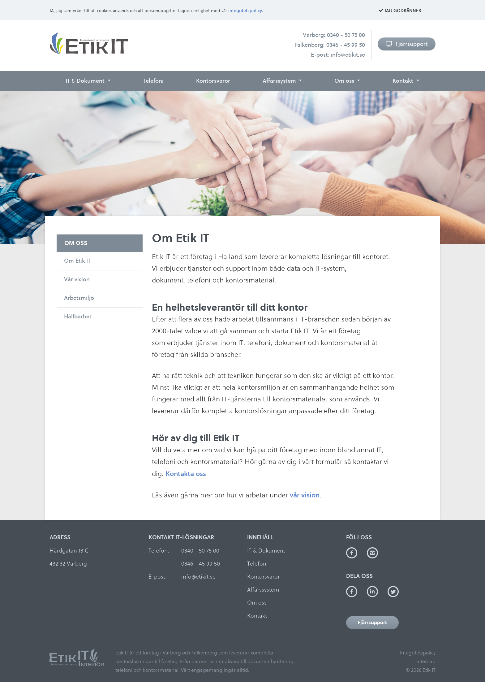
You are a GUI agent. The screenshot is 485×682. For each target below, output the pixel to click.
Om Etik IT (77, 260)
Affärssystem (280, 80)
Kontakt (404, 80)
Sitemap (426, 661)
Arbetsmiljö (79, 298)
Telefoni (153, 80)
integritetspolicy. (245, 10)
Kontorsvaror (213, 80)
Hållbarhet (77, 316)
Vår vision (77, 279)
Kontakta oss (185, 474)
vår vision (305, 495)
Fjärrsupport (406, 44)
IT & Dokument (86, 80)
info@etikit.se (348, 54)
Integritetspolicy (418, 653)
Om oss (345, 80)
